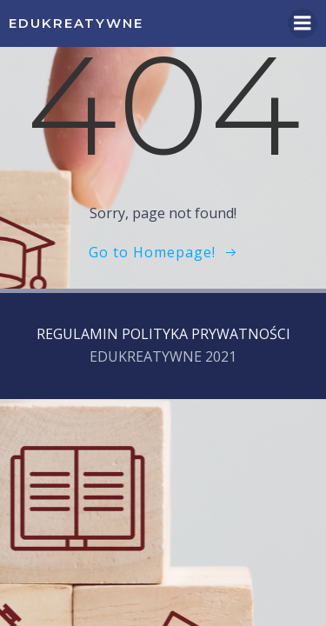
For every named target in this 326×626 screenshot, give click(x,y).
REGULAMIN (77, 333)
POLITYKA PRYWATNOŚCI (206, 333)
